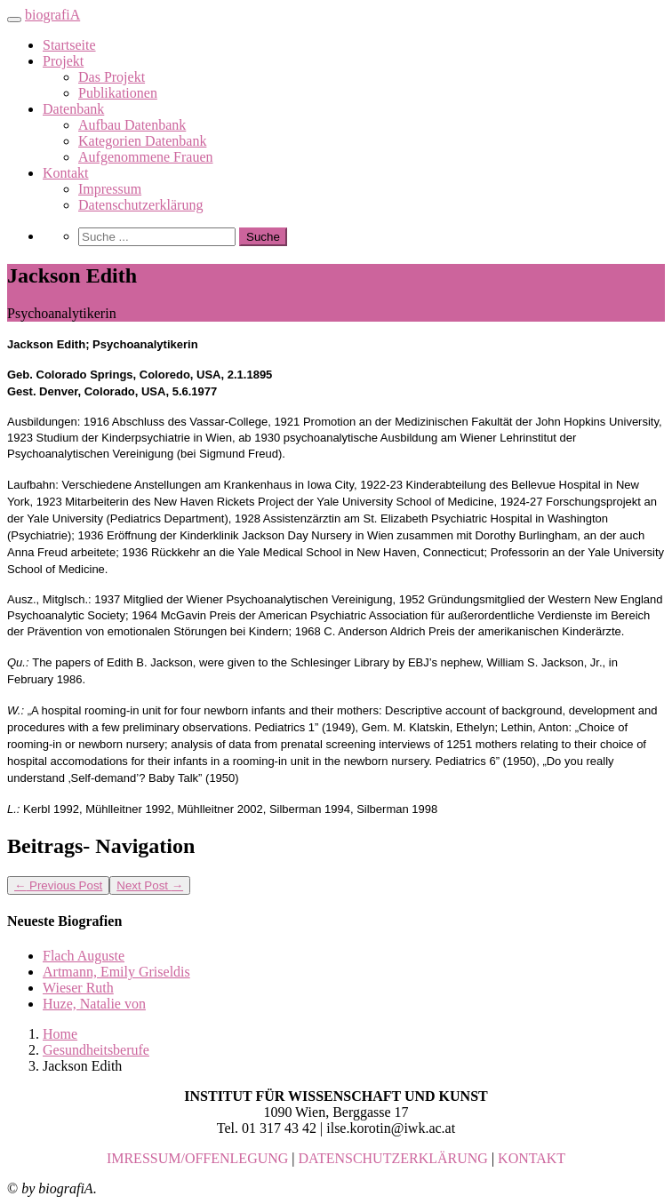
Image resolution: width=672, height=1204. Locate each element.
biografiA (52, 14)
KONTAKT (531, 1158)
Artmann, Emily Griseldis (116, 971)
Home (60, 1033)
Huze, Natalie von (94, 1003)
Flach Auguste (83, 955)
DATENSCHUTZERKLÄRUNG (393, 1158)
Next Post (149, 885)
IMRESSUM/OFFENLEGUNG (197, 1158)
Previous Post (58, 885)
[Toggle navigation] (14, 19)
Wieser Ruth (78, 987)
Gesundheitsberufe (96, 1049)
